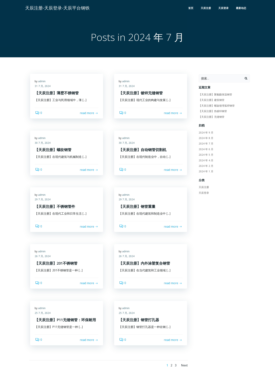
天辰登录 (224, 8)
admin (42, 82)
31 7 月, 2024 (43, 87)
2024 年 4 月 (205, 160)
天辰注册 (206, 8)
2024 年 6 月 (205, 149)
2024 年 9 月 (205, 132)
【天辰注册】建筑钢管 (211, 100)
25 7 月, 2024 (43, 314)
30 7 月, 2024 (43, 144)
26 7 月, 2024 (43, 257)
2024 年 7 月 (205, 144)
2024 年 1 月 (205, 171)
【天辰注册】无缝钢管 (211, 117)
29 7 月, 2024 (43, 200)
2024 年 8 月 (205, 138)
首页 (191, 8)
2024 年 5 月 (205, 155)
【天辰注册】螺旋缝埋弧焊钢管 (216, 105)
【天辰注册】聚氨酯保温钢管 (215, 94)
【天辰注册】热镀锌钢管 (212, 111)
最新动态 (242, 8)
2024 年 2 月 (205, 166)
